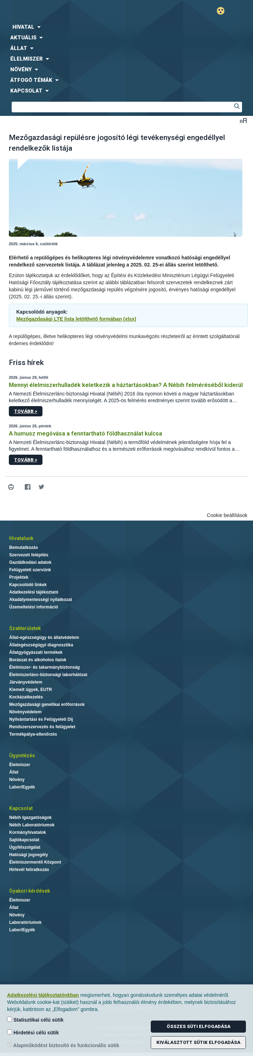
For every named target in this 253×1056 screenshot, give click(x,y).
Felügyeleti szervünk (30, 569)
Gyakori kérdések (29, 891)
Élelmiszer (19, 764)
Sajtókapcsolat (24, 839)
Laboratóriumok (25, 922)
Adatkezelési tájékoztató (33, 592)
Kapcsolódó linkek (28, 584)
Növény (16, 779)
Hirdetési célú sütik (33, 1032)
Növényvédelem (25, 711)
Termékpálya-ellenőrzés (33, 734)
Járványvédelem (25, 682)
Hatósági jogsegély (28, 854)
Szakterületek (25, 628)
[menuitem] (126, 27)
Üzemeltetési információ (33, 607)
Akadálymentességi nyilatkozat (40, 599)
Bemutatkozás (23, 547)
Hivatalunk (21, 538)
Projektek (18, 577)
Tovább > (25, 411)
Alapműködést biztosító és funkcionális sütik (63, 1045)
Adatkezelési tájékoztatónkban (43, 995)
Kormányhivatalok (27, 832)
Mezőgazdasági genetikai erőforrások (47, 704)
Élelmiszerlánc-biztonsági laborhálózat (48, 674)
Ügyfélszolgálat (24, 847)
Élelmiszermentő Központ (35, 862)
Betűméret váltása (243, 120)
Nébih (63, 11)
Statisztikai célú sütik (35, 1020)
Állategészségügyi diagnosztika (41, 644)
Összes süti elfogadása (198, 1026)
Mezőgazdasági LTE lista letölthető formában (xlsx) (76, 319)
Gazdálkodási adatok (30, 562)
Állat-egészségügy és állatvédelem (44, 637)
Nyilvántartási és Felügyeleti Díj (41, 719)
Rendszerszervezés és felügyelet (42, 726)
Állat (13, 772)
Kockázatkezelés (26, 697)
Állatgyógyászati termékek (36, 652)
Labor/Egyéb (22, 787)
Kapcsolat (21, 808)
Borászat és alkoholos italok (37, 659)
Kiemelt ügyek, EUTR (30, 689)
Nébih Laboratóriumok (31, 824)
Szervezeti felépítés (28, 554)
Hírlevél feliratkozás (29, 869)
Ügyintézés (22, 755)
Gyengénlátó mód (223, 11)
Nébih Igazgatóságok (30, 817)
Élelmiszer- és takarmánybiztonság (44, 667)
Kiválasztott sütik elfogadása (198, 1042)
